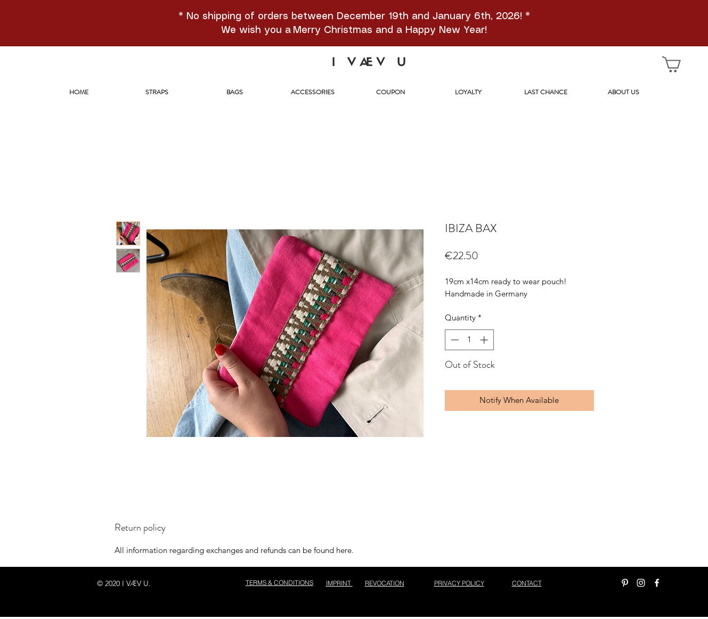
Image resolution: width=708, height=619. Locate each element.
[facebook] (657, 582)
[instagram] (641, 582)
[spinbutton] (469, 340)
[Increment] (485, 340)
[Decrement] (453, 340)
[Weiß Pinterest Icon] (625, 582)
